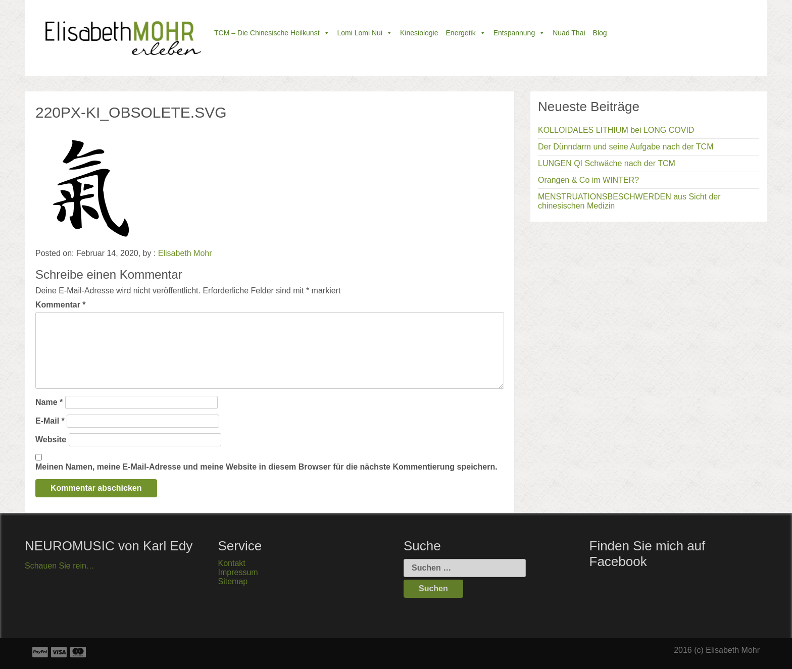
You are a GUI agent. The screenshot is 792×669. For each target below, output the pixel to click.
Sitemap (233, 581)
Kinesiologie (419, 33)
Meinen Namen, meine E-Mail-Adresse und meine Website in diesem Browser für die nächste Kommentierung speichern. (266, 466)
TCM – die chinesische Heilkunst (272, 33)
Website (50, 439)
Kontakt (231, 563)
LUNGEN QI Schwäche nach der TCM (606, 163)
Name (49, 402)
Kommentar (60, 304)
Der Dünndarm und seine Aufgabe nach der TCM (625, 146)
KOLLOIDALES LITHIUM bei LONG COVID (616, 130)
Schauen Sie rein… (59, 565)
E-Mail (50, 421)
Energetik (466, 33)
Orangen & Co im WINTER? (588, 180)
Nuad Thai (569, 33)
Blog (600, 33)
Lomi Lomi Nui (364, 33)
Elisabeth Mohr (185, 253)
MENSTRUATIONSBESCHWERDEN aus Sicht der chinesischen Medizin (629, 201)
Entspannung (519, 33)
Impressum (238, 572)
